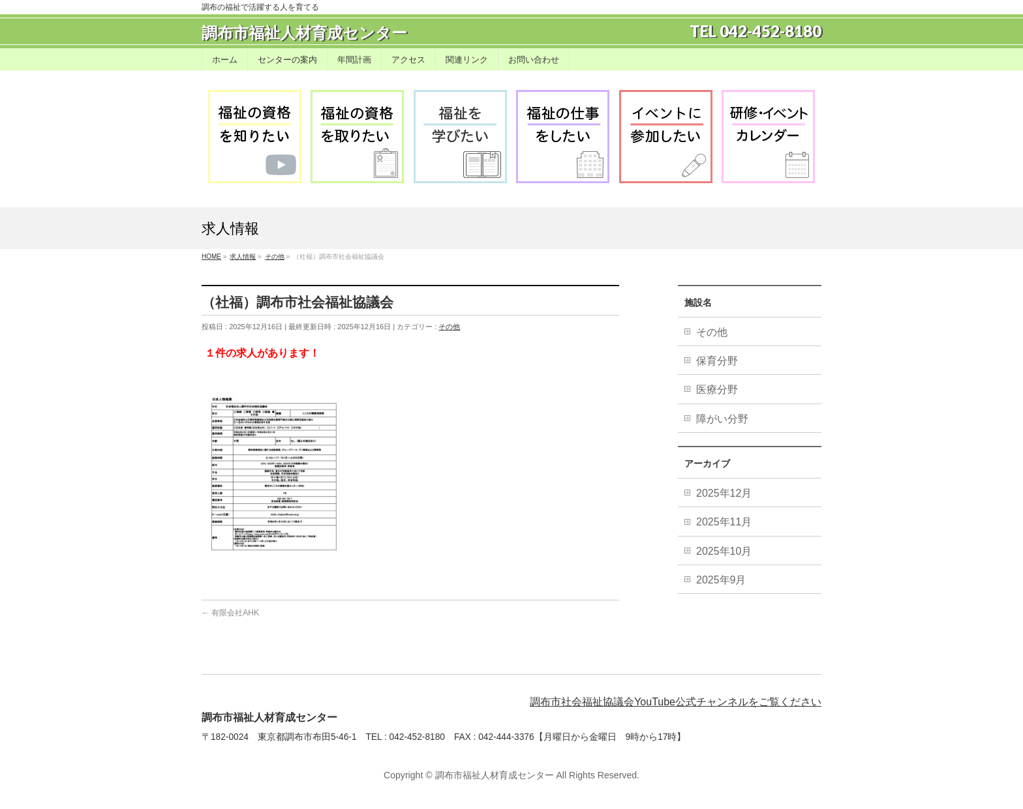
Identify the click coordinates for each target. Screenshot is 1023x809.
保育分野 (717, 360)
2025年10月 (725, 551)
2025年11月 (725, 521)
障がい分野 (722, 418)
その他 (449, 327)
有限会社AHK (230, 612)
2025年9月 (722, 579)
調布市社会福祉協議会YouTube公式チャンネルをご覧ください (675, 701)
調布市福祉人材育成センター (304, 33)
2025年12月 (725, 493)
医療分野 (717, 389)
